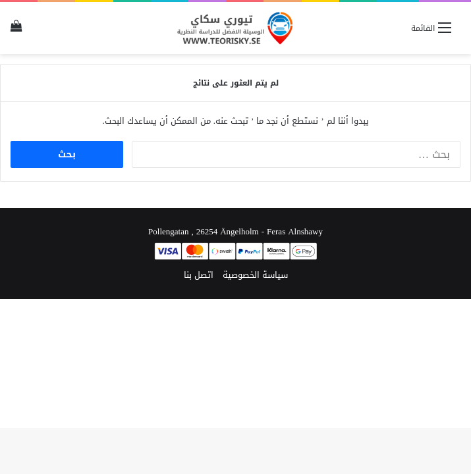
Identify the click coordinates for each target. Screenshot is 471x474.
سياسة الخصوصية (255, 275)
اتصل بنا (198, 275)
